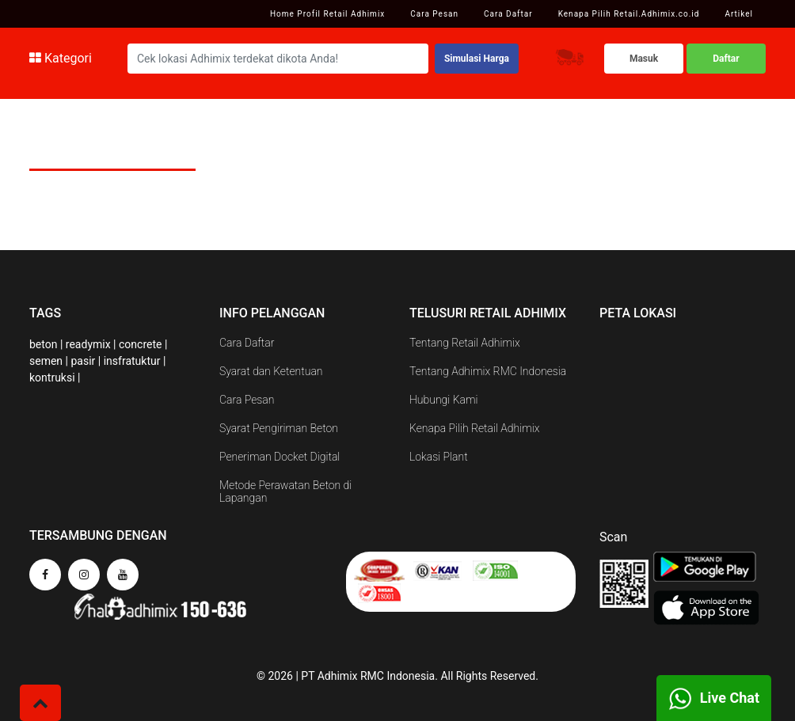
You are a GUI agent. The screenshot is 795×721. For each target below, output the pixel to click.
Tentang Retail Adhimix (464, 342)
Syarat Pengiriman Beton (278, 428)
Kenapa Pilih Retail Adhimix (474, 428)
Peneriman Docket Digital (279, 456)
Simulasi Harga (476, 58)
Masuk (644, 58)
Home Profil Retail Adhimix (327, 13)
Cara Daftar (508, 13)
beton (43, 344)
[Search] (277, 59)
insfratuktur (132, 361)
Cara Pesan (434, 13)
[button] (40, 703)
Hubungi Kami (443, 399)
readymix (88, 344)
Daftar (726, 58)
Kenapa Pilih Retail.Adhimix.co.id (629, 13)
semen (46, 361)
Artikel (739, 13)
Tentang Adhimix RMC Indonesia (487, 371)
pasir (82, 361)
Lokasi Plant (438, 456)
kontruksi (52, 377)
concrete (140, 344)
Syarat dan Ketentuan (271, 371)
